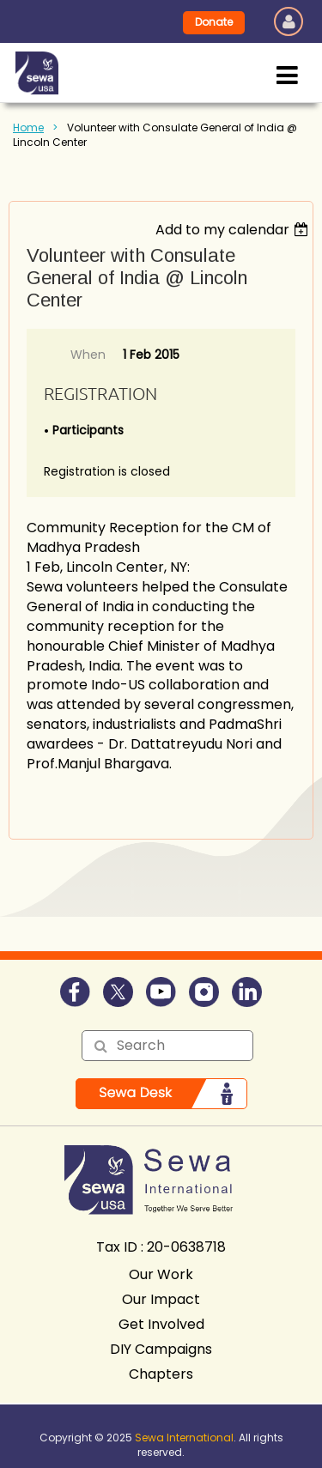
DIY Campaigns (161, 1349)
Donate (214, 22)
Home (28, 127)
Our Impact (161, 1299)
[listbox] (234, 229)
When (88, 354)
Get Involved (161, 1324)
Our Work (161, 1274)
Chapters (161, 1374)
